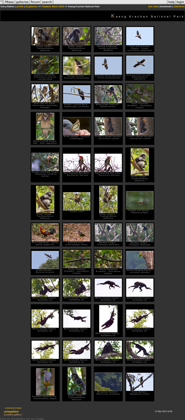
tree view (153, 6)
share (19, 408)
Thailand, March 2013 (52, 6)
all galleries (31, 6)
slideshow (179, 6)
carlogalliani (11, 411)
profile (20, 6)
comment (9, 408)
